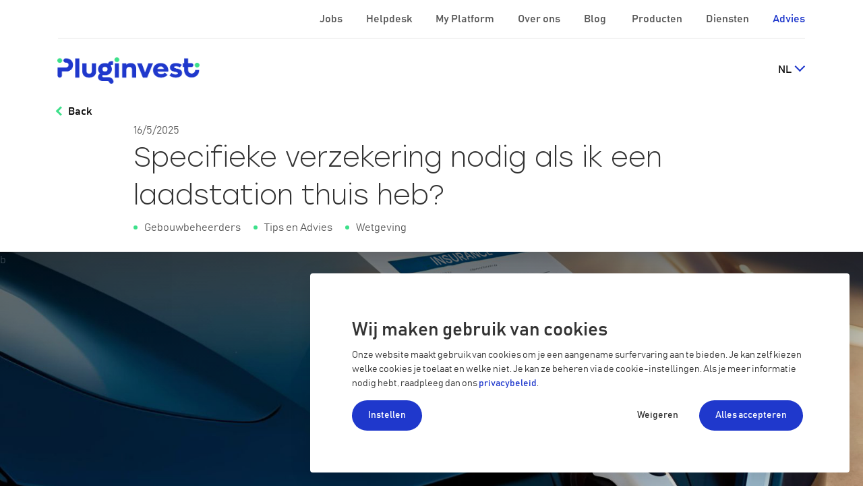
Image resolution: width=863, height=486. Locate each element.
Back (80, 111)
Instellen (387, 415)
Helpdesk (390, 19)
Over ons (540, 19)
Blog (596, 19)
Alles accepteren (751, 415)
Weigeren (657, 415)
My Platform (465, 19)
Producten (658, 19)
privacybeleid (508, 383)
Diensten (728, 19)
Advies (789, 19)
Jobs (332, 19)
